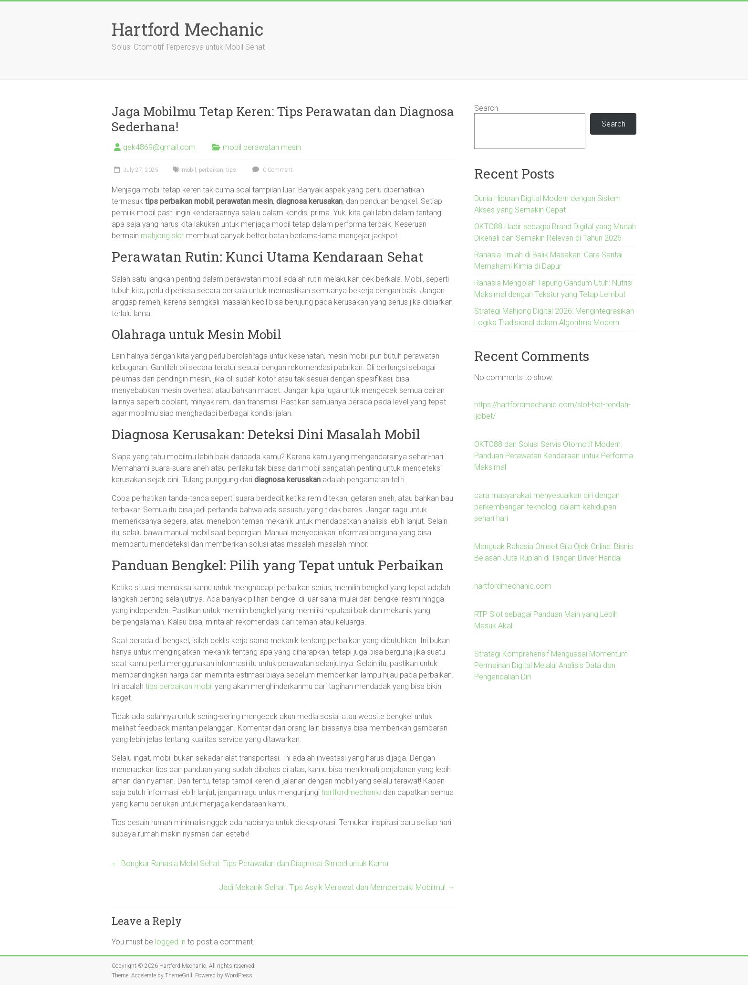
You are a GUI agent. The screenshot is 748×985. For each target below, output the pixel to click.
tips (231, 170)
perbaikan (211, 170)
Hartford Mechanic (187, 29)
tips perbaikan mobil (179, 686)
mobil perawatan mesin (262, 147)
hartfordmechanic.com (512, 586)
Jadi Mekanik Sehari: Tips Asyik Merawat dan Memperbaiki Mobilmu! (337, 887)
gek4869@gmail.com (159, 147)
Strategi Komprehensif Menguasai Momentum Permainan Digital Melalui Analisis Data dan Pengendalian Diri (551, 665)
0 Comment (271, 170)
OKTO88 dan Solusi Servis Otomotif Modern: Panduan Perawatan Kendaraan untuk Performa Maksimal (553, 456)
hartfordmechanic (351, 792)
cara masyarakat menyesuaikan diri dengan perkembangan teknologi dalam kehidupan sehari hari (547, 507)
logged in (170, 941)
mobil (189, 170)
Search (486, 108)
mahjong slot (162, 235)
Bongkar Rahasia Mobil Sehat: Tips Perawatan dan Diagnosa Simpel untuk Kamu (250, 863)
